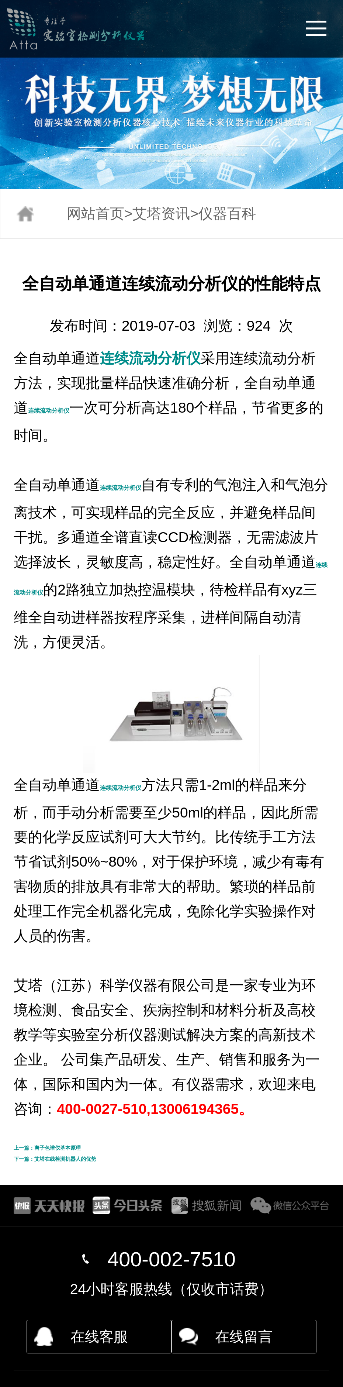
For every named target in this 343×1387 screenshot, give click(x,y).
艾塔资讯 (161, 213)
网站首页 (95, 213)
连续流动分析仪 (150, 358)
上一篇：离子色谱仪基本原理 (47, 1148)
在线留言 (244, 1337)
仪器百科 (227, 213)
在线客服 (99, 1337)
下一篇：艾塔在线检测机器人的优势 (55, 1159)
